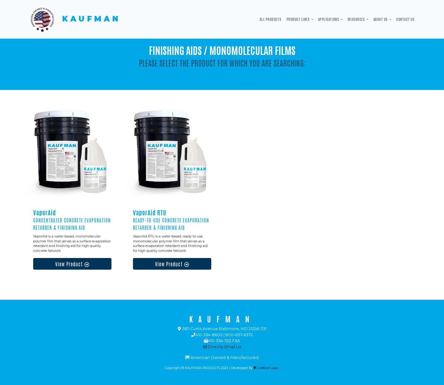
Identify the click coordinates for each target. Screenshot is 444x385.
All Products (271, 19)
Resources (357, 19)
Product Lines (298, 19)
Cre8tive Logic (266, 368)
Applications (329, 19)
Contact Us (405, 19)
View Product (72, 264)
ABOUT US (380, 19)
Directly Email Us (222, 346)
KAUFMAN (74, 19)
